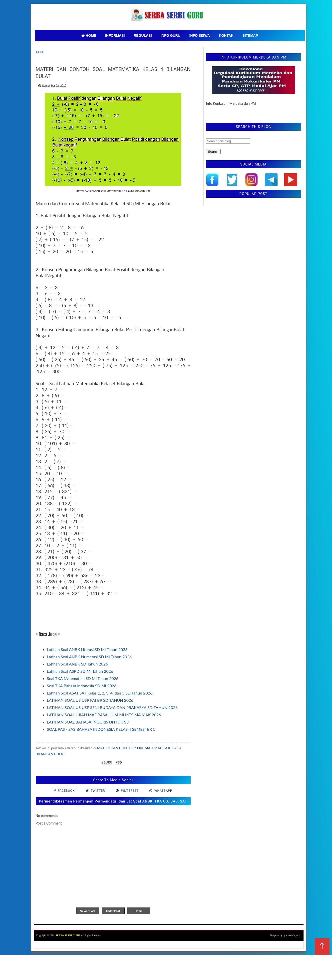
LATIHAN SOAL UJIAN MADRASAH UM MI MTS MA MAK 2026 (104, 714)
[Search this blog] (228, 141)
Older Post (113, 911)
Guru (40, 52)
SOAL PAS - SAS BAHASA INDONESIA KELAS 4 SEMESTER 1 (101, 729)
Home (138, 911)
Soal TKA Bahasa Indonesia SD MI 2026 (82, 685)
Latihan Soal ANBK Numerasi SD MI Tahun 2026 (89, 656)
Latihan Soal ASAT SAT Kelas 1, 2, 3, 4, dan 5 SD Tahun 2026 (100, 692)
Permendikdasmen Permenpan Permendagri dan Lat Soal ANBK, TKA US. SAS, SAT (113, 801)
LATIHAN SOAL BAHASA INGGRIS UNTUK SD (88, 722)
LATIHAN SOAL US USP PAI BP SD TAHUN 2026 (90, 700)
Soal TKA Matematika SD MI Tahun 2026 (83, 678)
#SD (119, 762)
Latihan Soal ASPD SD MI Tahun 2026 (80, 671)
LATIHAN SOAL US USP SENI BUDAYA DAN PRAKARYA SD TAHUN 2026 (112, 707)
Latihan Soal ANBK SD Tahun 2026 (77, 664)
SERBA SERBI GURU (68, 935)
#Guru (106, 762)
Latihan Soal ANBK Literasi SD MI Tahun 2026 (87, 649)
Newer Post (87, 911)
